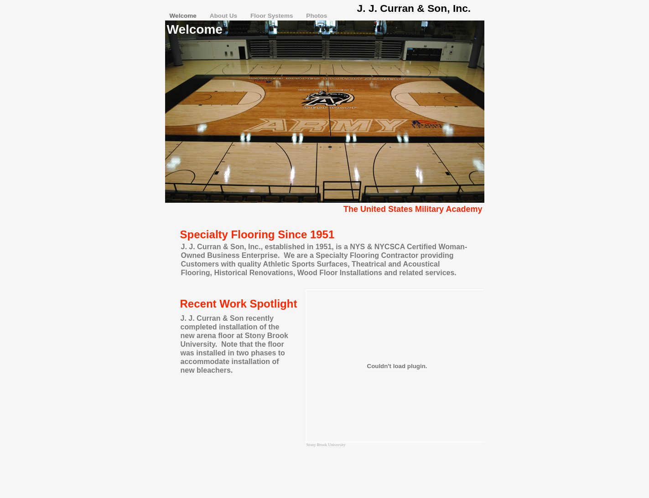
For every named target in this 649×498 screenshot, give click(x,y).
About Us (224, 15)
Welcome (184, 15)
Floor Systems (272, 15)
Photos (316, 15)
